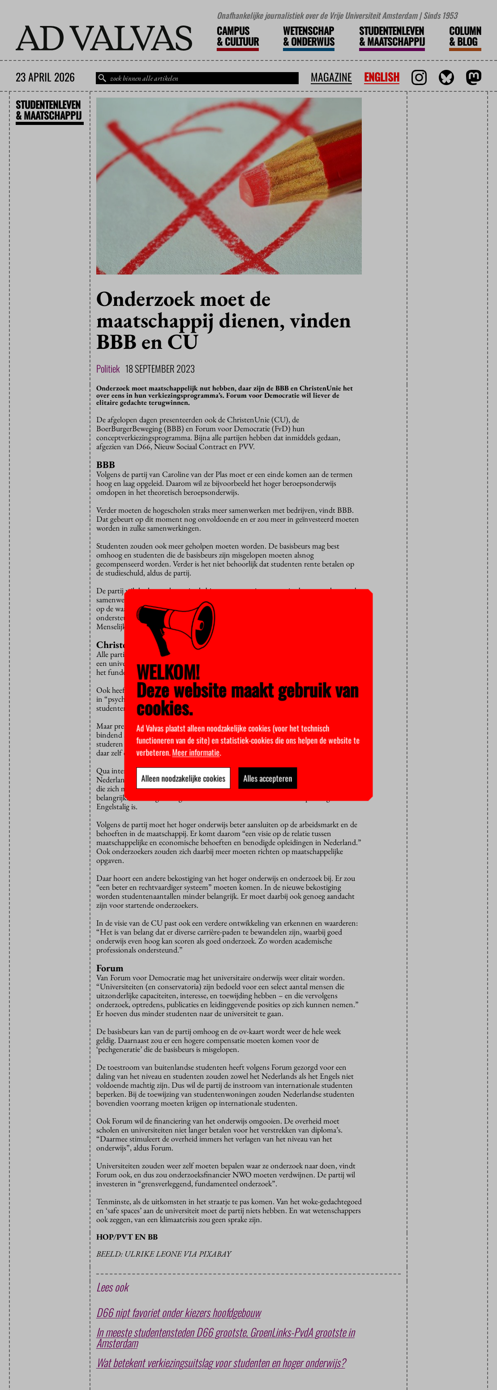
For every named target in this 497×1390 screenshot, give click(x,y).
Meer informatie (196, 752)
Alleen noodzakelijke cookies (183, 778)
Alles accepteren (268, 778)
